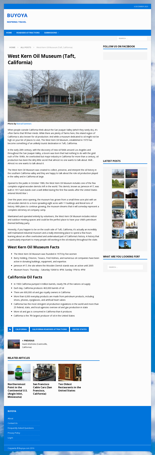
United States (79, 329)
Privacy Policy (14, 432)
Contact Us (13, 423)
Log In (10, 437)
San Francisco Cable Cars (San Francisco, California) (42, 388)
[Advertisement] (99, 19)
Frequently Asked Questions (21, 428)
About (10, 418)
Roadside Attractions (28, 32)
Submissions (50, 32)
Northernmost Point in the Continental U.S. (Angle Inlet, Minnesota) (17, 390)
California (21, 329)
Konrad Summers (24, 123)
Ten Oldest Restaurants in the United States (69, 387)
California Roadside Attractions (49, 329)
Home (9, 32)
